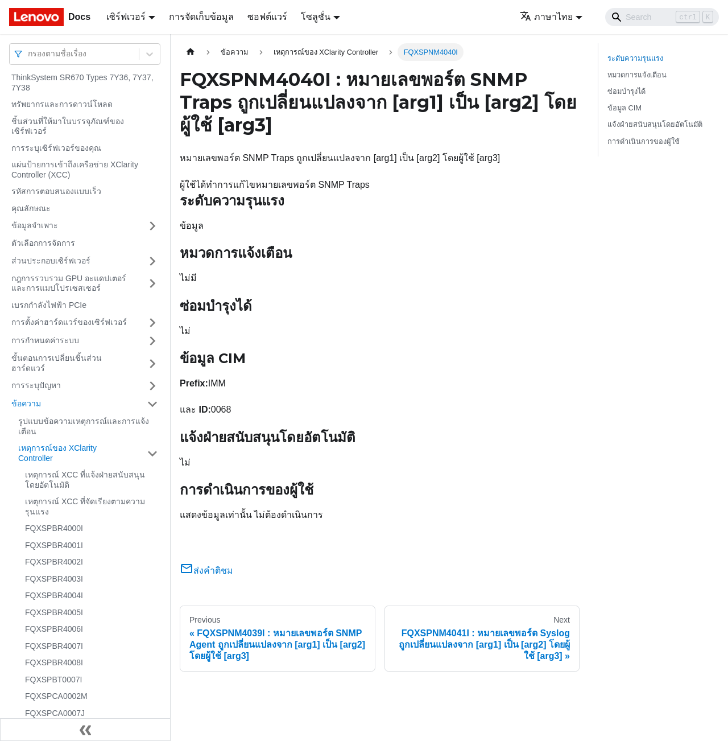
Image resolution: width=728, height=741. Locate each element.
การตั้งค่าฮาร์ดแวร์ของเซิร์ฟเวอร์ (69, 322)
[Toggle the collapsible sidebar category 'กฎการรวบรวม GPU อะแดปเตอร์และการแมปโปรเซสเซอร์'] (152, 283)
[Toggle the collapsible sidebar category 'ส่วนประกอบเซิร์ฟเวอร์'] (152, 261)
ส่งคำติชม (206, 570)
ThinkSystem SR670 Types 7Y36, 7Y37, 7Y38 (82, 82)
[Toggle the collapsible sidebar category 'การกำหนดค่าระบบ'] (152, 341)
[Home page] (190, 52)
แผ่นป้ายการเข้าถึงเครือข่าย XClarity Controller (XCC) (74, 169)
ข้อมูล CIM (624, 108)
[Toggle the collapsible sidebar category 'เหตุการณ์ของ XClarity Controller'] (152, 453)
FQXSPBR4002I (54, 561)
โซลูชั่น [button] (315, 17)
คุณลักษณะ (31, 208)
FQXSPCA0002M (56, 696)
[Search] (662, 17)
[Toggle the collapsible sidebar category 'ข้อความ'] (152, 404)
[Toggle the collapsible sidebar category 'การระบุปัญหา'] (152, 386)
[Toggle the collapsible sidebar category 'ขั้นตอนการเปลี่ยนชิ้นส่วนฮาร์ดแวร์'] (152, 363)
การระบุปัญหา (36, 385)
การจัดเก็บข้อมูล (201, 17)
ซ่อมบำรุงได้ (626, 91)
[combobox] (29, 53)
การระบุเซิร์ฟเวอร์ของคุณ (56, 148)
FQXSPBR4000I (54, 528)
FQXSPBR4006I (54, 628)
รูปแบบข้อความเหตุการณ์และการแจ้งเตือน (83, 426)
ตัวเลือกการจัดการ (43, 243)
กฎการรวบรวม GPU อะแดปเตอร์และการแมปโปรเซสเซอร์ (68, 283)
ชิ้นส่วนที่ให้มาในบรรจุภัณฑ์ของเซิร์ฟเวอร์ (67, 126)
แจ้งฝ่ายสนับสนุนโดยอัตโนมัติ (654, 124)
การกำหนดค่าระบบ (45, 340)
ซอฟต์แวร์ (267, 17)
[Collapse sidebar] (85, 729)
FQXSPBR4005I (54, 612)
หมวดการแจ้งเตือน (637, 75)
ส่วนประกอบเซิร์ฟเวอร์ (50, 260)
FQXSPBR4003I (54, 578)
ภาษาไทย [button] (546, 17)
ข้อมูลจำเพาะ (34, 225)
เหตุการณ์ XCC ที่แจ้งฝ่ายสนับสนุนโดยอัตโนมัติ (85, 479)
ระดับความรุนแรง (635, 58)
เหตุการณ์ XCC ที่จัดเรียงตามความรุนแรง (85, 506)
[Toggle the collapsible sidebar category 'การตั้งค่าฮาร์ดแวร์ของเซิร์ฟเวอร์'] (152, 323)
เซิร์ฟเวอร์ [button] (126, 17)
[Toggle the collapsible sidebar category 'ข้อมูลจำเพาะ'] (152, 226)
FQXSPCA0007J (55, 713)
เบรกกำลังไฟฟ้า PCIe (48, 305)
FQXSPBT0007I (53, 679)
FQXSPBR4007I (54, 646)
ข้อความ (26, 403)
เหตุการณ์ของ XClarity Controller (57, 453)
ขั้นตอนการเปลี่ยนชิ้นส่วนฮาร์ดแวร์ (56, 363)
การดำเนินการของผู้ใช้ (643, 141)
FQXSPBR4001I (54, 545)
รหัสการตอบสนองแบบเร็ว (56, 191)
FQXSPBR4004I (54, 595)
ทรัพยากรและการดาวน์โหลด (62, 104)
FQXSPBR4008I (54, 662)
